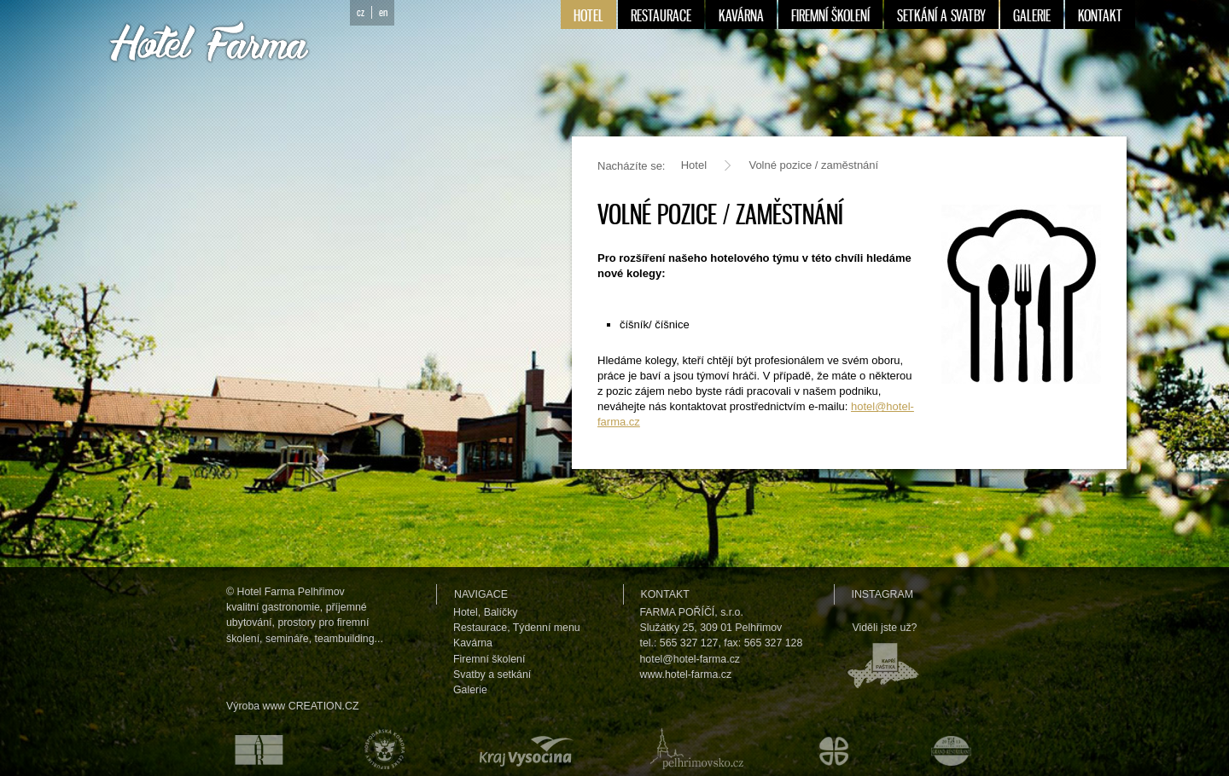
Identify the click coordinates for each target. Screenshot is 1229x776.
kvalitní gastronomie (273, 607)
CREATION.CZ (323, 706)
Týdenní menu (546, 628)
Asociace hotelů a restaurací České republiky (249, 748)
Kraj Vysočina (523, 748)
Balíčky (501, 612)
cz (360, 12)
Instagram (882, 594)
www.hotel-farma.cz (686, 674)
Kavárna (472, 643)
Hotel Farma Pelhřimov (291, 592)
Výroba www (255, 706)
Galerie (470, 690)
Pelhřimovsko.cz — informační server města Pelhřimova (693, 748)
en (383, 12)
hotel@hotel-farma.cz (690, 659)
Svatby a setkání (492, 674)
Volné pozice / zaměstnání (813, 165)
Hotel (694, 165)
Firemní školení (489, 659)
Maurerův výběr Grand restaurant (955, 748)
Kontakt (665, 594)
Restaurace (480, 628)
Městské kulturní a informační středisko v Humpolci (836, 748)
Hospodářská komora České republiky (380, 748)
